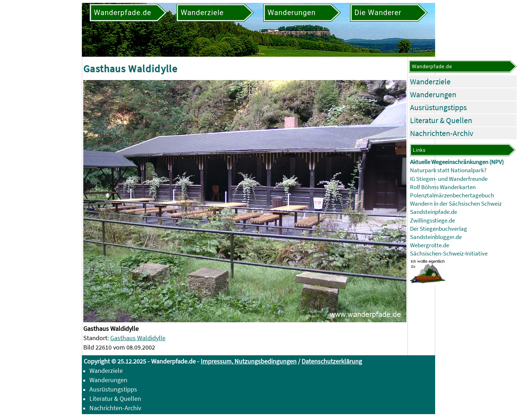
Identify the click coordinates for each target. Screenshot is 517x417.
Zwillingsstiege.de (432, 220)
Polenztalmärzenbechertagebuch (452, 195)
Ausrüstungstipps (438, 107)
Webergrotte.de (429, 245)
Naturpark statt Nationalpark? (448, 170)
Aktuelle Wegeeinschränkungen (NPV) (457, 162)
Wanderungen (433, 94)
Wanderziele (430, 81)
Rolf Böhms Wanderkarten (443, 187)
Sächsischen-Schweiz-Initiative (449, 253)
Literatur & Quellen (441, 120)
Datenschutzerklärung (332, 361)
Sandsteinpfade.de (433, 212)
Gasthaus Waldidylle (138, 338)
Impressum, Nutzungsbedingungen (249, 361)
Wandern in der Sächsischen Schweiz (456, 203)
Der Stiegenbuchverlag (438, 229)
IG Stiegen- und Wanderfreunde (449, 179)
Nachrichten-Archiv (441, 133)
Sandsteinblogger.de (436, 237)
